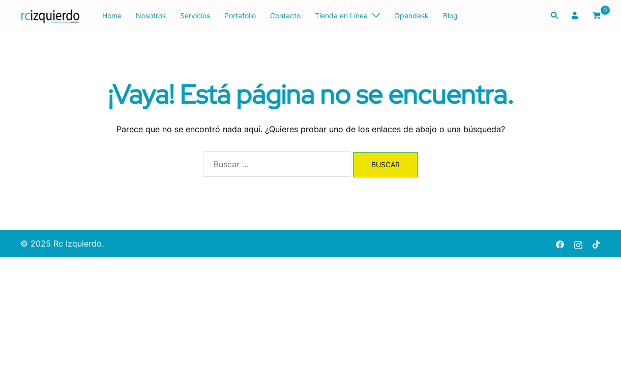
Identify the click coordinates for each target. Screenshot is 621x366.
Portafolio (240, 15)
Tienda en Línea (341, 15)
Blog (450, 15)
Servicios (195, 15)
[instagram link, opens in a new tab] (578, 243)
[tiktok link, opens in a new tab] (597, 243)
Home (112, 15)
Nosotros (151, 15)
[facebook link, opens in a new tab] (560, 243)
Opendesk (411, 15)
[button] (555, 16)
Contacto (285, 15)
